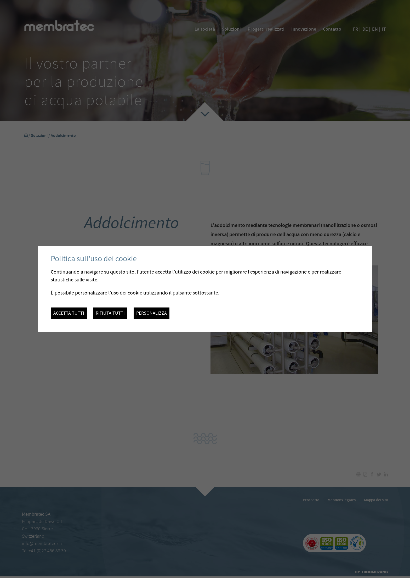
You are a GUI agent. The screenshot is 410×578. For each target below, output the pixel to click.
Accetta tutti (68, 313)
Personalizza (151, 313)
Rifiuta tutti (110, 313)
